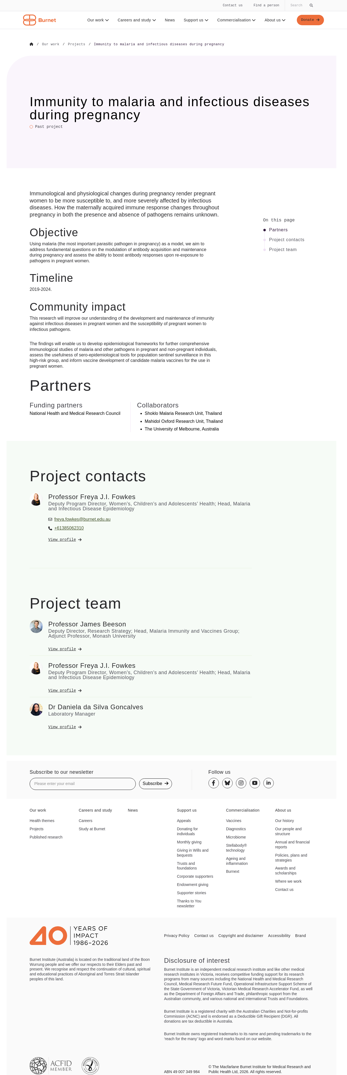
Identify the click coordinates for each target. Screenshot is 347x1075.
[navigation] (173, 14)
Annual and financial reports (292, 844)
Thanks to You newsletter (189, 903)
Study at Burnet (92, 828)
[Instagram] (241, 783)
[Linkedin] (268, 783)
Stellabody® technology (236, 847)
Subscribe (155, 783)
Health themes (42, 820)
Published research (46, 837)
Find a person (266, 5)
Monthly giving (189, 842)
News (169, 20)
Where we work (288, 881)
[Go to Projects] (76, 44)
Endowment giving (192, 884)
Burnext (232, 871)
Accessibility (279, 935)
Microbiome (236, 837)
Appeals (184, 820)
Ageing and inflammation (237, 860)
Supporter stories (191, 892)
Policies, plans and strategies (291, 857)
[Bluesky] (227, 783)
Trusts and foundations (187, 865)
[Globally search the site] (301, 5)
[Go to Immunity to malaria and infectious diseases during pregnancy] (159, 44)
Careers (85, 820)
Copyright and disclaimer (240, 935)
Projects (37, 828)
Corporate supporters (195, 876)
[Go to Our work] (50, 44)
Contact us (232, 5)
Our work (97, 20)
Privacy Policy (177, 935)
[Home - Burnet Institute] (39, 20)
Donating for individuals (187, 831)
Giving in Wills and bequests (192, 852)
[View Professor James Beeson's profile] (150, 649)
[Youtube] (255, 783)
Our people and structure (288, 831)
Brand (300, 935)
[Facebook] (213, 783)
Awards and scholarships (286, 870)
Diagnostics (236, 828)
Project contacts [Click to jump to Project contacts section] (286, 239)
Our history (284, 820)
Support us (195, 20)
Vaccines (233, 820)
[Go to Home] (31, 44)
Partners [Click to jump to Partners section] (278, 229)
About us (274, 20)
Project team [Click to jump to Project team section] (283, 249)
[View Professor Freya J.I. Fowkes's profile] (150, 539)
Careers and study (136, 20)
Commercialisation (235, 20)
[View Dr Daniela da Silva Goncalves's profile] (150, 727)
